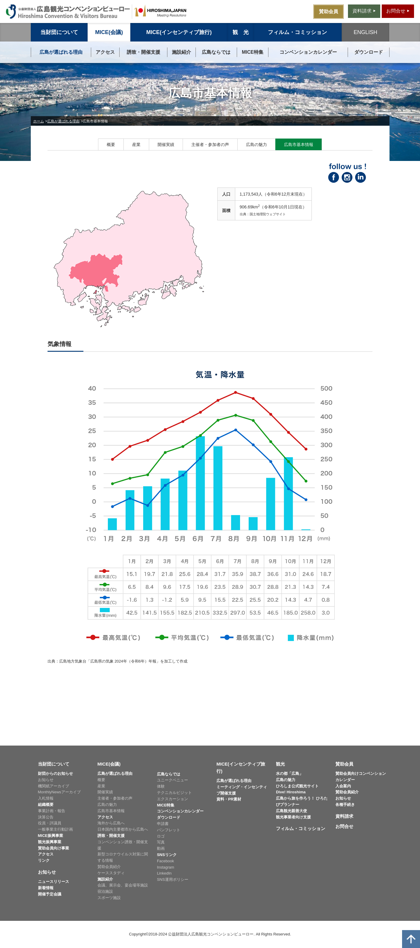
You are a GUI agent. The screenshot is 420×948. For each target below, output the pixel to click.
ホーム (38, 121)
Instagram (165, 867)
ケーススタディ (111, 873)
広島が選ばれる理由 (61, 52)
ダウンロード (368, 52)
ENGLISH (365, 32)
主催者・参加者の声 (210, 144)
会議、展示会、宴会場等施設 (122, 885)
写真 (161, 842)
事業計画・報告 (51, 811)
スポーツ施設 (109, 897)
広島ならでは (216, 52)
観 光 (241, 32)
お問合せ (344, 826)
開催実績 (166, 144)
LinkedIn (164, 873)
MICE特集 (252, 52)
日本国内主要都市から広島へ (122, 829)
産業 (136, 144)
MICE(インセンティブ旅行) (179, 32)
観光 (280, 763)
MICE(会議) (109, 32)
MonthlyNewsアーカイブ (59, 792)
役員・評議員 (49, 823)
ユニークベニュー (172, 780)
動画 (161, 848)
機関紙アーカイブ (53, 786)
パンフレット (168, 830)
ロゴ (161, 836)
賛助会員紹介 (109, 866)
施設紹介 (181, 52)
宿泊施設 (105, 891)
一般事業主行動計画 (55, 829)
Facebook (165, 861)
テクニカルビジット (174, 792)
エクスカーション (172, 799)
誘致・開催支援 (143, 52)
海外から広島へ (111, 823)
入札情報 (46, 798)
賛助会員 (344, 763)
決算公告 (46, 817)
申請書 (163, 823)
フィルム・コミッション (297, 32)
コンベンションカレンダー (308, 52)
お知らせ (46, 780)
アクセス (105, 52)
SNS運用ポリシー (172, 879)
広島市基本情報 (298, 144)
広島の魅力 (256, 144)
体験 (161, 786)
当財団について (59, 32)
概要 (111, 144)
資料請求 (344, 816)
